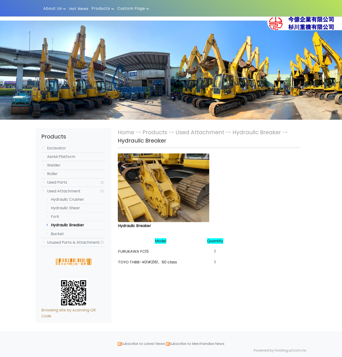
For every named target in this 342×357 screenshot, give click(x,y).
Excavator (56, 148)
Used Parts (57, 182)
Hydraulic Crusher (67, 199)
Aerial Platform (61, 156)
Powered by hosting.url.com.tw (280, 350)
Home (126, 132)
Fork (55, 216)
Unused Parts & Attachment (73, 242)
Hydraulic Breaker (67, 225)
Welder (54, 165)
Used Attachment (64, 191)
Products (155, 132)
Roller (52, 173)
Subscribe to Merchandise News (197, 343)
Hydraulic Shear (65, 208)
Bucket (57, 234)
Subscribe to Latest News (143, 343)
